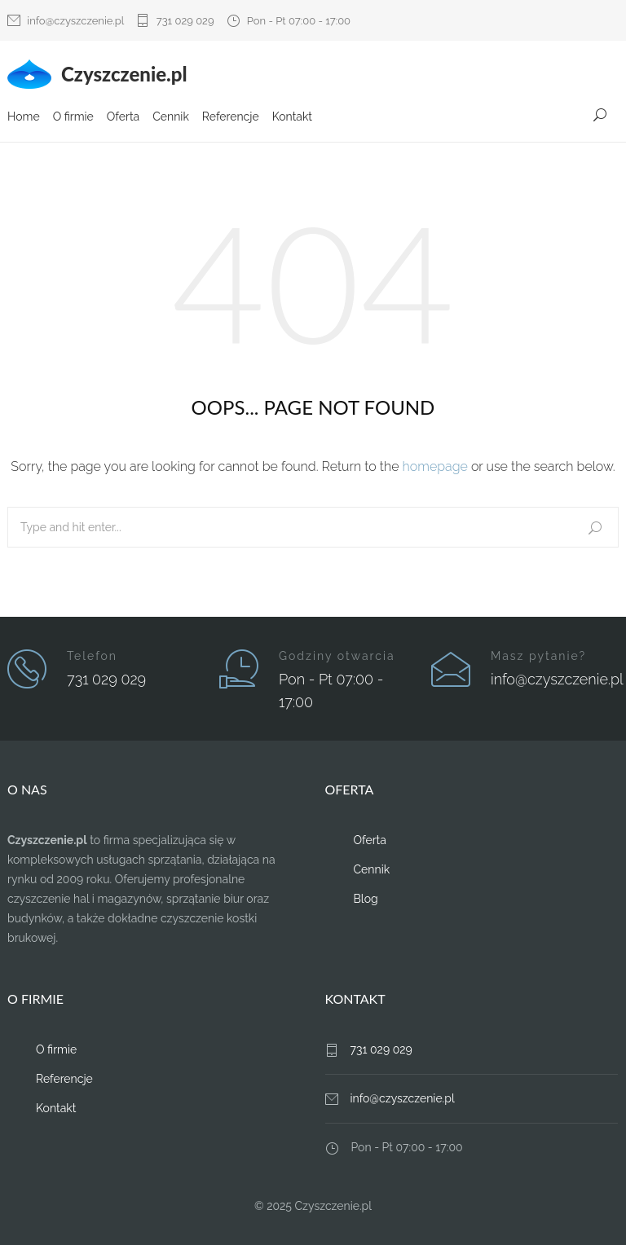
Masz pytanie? (538, 655)
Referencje (230, 116)
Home (23, 116)
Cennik (170, 116)
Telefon (92, 655)
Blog (366, 898)
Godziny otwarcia (337, 655)
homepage (435, 466)
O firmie (73, 116)
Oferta (123, 116)
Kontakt (292, 116)
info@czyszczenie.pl (75, 21)
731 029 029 (185, 21)
